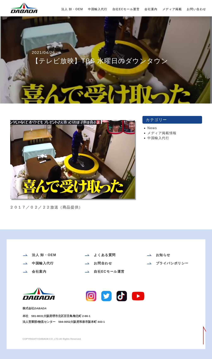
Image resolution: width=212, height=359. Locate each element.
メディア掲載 (172, 9)
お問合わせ (103, 263)
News (152, 128)
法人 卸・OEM (72, 9)
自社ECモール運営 (126, 9)
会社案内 (151, 9)
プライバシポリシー (172, 263)
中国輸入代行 (97, 9)
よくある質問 (105, 255)
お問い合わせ (196, 9)
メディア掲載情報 (162, 133)
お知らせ (163, 255)
